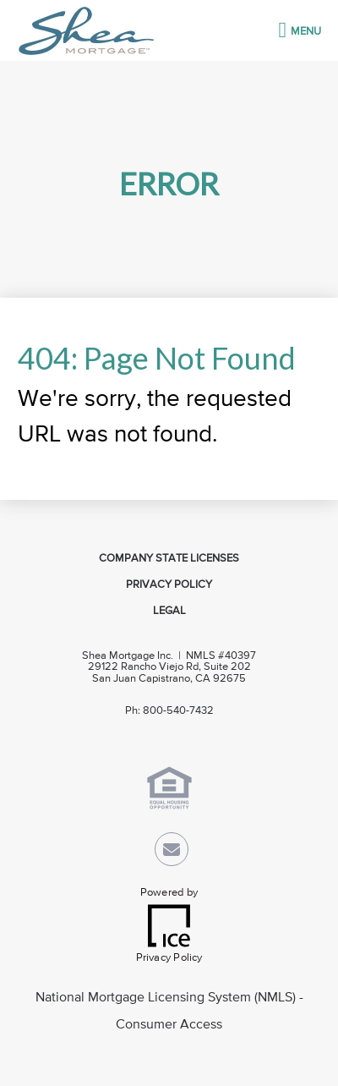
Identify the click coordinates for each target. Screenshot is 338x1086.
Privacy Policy (169, 584)
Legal (169, 611)
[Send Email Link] (171, 852)
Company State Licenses (169, 558)
